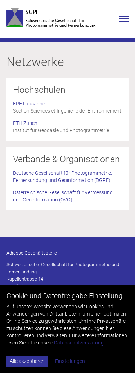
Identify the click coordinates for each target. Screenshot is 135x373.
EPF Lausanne (29, 104)
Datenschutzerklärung (79, 343)
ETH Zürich (25, 123)
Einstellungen (70, 361)
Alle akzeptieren (27, 361)
